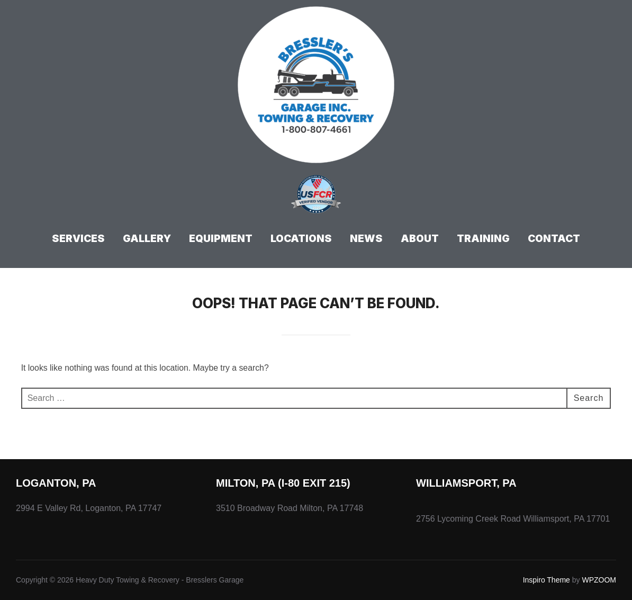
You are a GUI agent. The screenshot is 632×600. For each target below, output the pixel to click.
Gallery (147, 238)
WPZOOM (599, 580)
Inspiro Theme (546, 580)
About (420, 238)
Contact (554, 238)
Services (78, 238)
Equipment (220, 238)
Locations (301, 238)
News (366, 238)
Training (483, 238)
